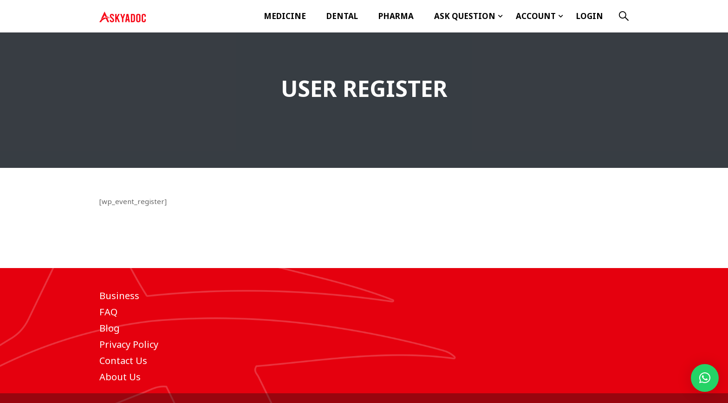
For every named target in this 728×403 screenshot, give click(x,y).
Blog (109, 328)
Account (536, 16)
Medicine (285, 16)
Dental (342, 16)
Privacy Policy (128, 344)
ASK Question (464, 16)
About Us (120, 377)
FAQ (108, 312)
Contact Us (123, 360)
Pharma (396, 16)
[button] (705, 378)
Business (119, 295)
